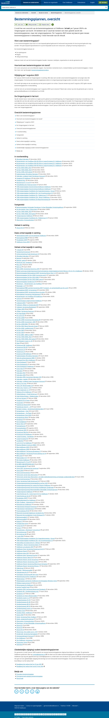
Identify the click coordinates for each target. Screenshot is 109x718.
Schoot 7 (19, 528)
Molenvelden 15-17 (21, 458)
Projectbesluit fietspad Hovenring (26, 506)
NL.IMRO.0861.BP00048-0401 (25, 464)
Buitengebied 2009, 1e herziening (26, 290)
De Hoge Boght (21, 313)
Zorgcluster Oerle (21, 642)
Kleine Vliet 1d (20, 424)
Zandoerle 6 (20, 593)
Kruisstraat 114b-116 (22, 432)
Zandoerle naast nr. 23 (23, 598)
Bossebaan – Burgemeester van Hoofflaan (29, 284)
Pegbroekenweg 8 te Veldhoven (26, 500)
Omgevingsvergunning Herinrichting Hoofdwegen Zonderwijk (34, 487)
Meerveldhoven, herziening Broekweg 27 (28, 451)
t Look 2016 (19, 536)
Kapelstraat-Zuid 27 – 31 (23, 407)
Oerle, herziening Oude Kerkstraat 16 (27, 481)
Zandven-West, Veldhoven (24, 613)
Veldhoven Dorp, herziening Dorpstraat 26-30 (30, 549)
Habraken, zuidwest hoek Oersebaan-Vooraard (30, 176)
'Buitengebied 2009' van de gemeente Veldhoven (31, 235)
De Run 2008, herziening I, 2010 (25, 322)
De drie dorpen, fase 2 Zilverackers (26, 209)
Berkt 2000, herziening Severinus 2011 (27, 269)
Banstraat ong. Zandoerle (24, 262)
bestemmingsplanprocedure (40, 70)
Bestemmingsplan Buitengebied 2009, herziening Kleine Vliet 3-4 (36, 273)
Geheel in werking (21, 138)
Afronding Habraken (22, 159)
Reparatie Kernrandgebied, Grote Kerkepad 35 (30, 515)
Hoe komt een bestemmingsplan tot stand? (29, 119)
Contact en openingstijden (34, 706)
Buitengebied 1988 (22, 238)
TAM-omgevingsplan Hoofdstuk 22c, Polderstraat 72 (32, 195)
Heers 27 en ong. (21, 383)
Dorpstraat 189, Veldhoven (24, 345)
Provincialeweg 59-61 (22, 511)
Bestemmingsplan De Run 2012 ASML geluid (29, 279)
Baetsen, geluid (21, 260)
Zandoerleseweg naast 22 (24, 608)
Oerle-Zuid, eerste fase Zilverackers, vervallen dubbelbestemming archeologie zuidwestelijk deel (45, 477)
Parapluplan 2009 (21, 240)
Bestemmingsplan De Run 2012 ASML (27, 277)
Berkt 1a (18, 267)
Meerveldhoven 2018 (22, 449)
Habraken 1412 (20, 373)
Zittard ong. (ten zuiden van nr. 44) (26, 632)
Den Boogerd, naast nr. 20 (24, 341)
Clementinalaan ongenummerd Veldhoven (29, 301)
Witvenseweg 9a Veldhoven (24, 585)
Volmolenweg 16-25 (22, 572)
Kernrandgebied (21, 422)
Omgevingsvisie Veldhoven (24, 216)
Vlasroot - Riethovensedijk (24, 570)
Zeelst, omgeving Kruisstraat (25, 619)
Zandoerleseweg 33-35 (23, 600)
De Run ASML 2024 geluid (24, 172)
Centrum (19, 298)
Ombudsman (81, 2)
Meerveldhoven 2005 (22, 447)
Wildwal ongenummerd (23, 583)
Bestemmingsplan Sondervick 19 (26, 281)
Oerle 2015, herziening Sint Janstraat (27, 468)
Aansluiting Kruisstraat (23, 252)
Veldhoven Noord (21, 551)
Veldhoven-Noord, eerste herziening (27, 559)
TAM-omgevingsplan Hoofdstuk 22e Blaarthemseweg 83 (33, 199)
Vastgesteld (20, 135)
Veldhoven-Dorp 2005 (23, 242)
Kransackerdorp (21, 428)
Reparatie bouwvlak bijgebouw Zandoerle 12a (30, 513)
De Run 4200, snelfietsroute (24, 328)
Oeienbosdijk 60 (21, 466)
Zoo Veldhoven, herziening (24, 640)
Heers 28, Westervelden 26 (24, 385)
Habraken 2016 (21, 375)
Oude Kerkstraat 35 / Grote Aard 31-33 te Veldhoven (32, 494)
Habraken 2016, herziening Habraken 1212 (28, 377)
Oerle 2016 (19, 470)
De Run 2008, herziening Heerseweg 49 (28, 320)
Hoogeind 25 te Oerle (22, 400)
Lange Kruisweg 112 (22, 439)
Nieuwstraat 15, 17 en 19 (23, 182)
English (92, 2)
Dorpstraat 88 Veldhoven (24, 354)
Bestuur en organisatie (51, 2)
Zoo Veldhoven (20, 638)
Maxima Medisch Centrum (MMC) (26, 445)
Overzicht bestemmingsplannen (26, 128)
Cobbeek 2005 (20, 303)
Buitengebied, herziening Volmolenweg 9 (28, 294)
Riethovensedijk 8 (21, 519)
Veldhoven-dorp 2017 (22, 553)
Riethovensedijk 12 (21, 517)
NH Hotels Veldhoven (22, 460)
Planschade (19, 678)
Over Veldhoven (67, 2)
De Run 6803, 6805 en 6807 (24, 335)
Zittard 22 (19, 625)
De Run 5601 (20, 330)
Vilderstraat (20, 568)
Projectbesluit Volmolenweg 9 (25, 509)
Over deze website (27, 717)
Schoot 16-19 (20, 526)
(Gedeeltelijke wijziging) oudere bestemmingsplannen (32, 148)
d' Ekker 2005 (20, 309)
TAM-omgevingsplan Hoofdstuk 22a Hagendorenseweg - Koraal (35, 191)
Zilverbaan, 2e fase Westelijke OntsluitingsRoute (31, 623)
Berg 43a (19, 264)
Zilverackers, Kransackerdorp (25, 220)
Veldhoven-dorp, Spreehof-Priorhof (26, 555)
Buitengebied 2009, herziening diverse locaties (30, 292)
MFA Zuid (19, 455)
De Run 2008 (20, 318)
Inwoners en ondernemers (31, 2)
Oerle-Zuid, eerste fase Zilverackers (27, 475)
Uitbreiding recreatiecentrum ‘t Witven (28, 543)
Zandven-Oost (20, 610)
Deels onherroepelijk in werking (25, 141)
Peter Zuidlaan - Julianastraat (25, 502)
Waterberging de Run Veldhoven (26, 576)
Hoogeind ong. (20, 180)
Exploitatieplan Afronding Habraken (27, 174)
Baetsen (18, 258)
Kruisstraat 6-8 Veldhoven (24, 434)
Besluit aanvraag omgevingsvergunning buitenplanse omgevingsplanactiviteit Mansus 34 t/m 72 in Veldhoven (49, 271)
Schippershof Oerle (22, 523)
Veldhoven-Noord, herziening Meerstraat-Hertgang (31, 564)
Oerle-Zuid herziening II (23, 472)
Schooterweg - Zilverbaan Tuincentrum (28, 530)
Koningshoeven (21, 426)
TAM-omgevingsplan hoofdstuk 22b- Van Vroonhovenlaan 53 (34, 193)
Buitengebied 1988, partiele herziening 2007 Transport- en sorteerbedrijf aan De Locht (42, 288)
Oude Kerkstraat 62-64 (23, 496)
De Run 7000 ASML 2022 (24, 337)
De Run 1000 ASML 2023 (23, 168)
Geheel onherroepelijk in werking (26, 144)
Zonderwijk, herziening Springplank (26, 634)
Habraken (19, 371)
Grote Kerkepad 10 (22, 364)
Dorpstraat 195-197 (22, 347)
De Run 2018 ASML (22, 324)
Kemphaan (19, 419)
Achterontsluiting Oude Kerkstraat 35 (27, 254)
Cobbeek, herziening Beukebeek (26, 307)
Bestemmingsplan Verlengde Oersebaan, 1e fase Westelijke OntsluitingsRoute (39, 207)
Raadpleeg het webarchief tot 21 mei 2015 (29, 664)
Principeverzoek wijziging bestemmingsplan (29, 676)
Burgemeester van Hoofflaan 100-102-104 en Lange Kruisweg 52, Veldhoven (39, 161)
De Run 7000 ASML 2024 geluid (26, 214)
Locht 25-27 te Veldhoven (24, 443)
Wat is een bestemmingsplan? (25, 116)
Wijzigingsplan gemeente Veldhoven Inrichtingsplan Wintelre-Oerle (36, 581)
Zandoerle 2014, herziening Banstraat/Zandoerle (30, 589)
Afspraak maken (19, 706)
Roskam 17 (19, 521)
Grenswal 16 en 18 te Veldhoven (25, 360)
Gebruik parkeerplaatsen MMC (25, 358)
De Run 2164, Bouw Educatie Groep (27, 326)
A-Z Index (17, 717)
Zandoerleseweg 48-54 (23, 604)
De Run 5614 (20, 332)
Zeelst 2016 (19, 615)
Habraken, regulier (22, 379)
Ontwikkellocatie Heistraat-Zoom (26, 185)
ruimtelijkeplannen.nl (39, 654)
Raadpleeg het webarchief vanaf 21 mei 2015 (29, 666)
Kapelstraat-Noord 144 (23, 405)
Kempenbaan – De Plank (23, 413)
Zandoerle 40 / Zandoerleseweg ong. (27, 591)
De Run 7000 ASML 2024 (24, 170)
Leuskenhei (19, 441)
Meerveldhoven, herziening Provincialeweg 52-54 (31, 453)
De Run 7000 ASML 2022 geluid (26, 339)
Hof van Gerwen (21, 398)
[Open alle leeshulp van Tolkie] (52, 24)
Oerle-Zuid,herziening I (23, 479)
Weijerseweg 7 (20, 579)
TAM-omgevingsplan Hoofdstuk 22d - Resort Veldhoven (32, 197)
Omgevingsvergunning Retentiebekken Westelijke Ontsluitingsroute (36, 489)
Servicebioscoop (21, 532)
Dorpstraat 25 (20, 349)
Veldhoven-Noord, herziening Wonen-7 (28, 566)
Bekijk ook (19, 151)
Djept (18, 343)
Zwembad (19, 644)
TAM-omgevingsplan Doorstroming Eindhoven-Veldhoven (33, 187)
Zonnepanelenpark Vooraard (25, 636)
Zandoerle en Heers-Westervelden (26, 596)
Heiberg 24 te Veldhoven (23, 392)
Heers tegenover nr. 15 (23, 390)
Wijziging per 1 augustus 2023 (25, 122)
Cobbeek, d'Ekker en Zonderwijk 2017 (27, 305)
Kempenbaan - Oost (22, 411)
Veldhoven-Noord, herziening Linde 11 (27, 562)
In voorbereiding (21, 132)
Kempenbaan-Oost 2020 (23, 415)
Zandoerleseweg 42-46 (23, 602)
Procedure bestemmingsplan (25, 674)
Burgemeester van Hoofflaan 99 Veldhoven (29, 296)
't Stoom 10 (19, 250)
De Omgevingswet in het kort (25, 125)
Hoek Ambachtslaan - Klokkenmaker (27, 396)
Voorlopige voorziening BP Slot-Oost (27, 574)
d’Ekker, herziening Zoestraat (25, 311)
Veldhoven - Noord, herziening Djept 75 (28, 545)
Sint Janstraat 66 (21, 534)
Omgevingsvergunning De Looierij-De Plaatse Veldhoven (33, 485)
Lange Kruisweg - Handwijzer (25, 436)
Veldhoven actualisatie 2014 (24, 547)
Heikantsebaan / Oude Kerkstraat (26, 394)
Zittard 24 (19, 627)
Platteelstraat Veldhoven (23, 504)
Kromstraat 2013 (21, 430)
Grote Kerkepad (21, 362)
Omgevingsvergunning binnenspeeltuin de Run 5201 (32, 483)
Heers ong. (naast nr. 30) (23, 388)
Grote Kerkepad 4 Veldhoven (25, 366)
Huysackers (19, 402)
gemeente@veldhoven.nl (51, 706)
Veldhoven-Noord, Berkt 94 (24, 557)
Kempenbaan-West (22, 417)
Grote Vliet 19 (20, 368)
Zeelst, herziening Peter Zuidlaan (26, 617)
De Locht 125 (20, 315)
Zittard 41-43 (20, 228)
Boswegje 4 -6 (20, 286)
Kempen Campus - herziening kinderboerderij (29, 409)
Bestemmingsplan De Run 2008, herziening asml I (31, 275)
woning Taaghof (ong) (23, 587)
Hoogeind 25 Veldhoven (23, 178)
